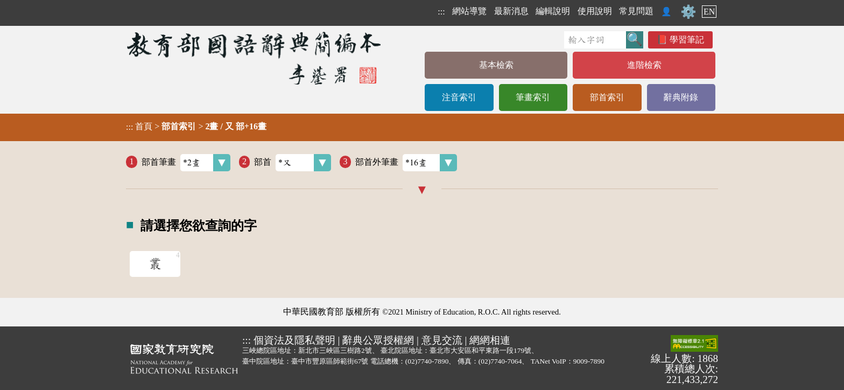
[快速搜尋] (595, 39)
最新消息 (511, 11)
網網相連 (489, 340)
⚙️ (688, 12)
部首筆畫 (186, 162)
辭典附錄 (681, 97)
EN (709, 11)
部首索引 (607, 97)
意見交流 (441, 340)
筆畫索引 (533, 97)
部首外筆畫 (406, 162)
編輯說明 (553, 11)
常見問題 (636, 11)
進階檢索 (644, 64)
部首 (292, 162)
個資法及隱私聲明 (294, 340)
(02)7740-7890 (427, 361)
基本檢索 (496, 64)
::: (441, 11)
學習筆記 (687, 39)
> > (196, 126)
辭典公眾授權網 (378, 340)
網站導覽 (469, 11)
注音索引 (459, 97)
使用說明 (595, 11)
